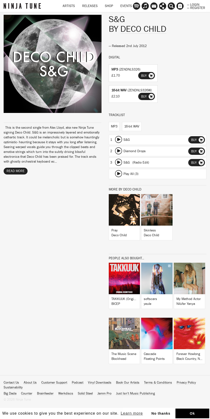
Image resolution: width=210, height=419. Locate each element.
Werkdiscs (65, 393)
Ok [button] (192, 413)
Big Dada (10, 393)
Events (126, 6)
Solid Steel (85, 393)
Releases (90, 6)
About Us (30, 382)
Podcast (77, 382)
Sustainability (13, 387)
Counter (26, 393)
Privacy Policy (186, 382)
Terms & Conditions (158, 382)
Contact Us (11, 382)
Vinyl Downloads (99, 382)
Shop (109, 6)
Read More (16, 171)
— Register (196, 7)
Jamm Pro (104, 393)
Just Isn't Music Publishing (135, 393)
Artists (69, 6)
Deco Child (143, 29)
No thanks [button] (161, 413)
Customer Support (54, 382)
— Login (193, 4)
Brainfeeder (45, 393)
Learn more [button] (132, 413)
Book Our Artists (127, 382)
